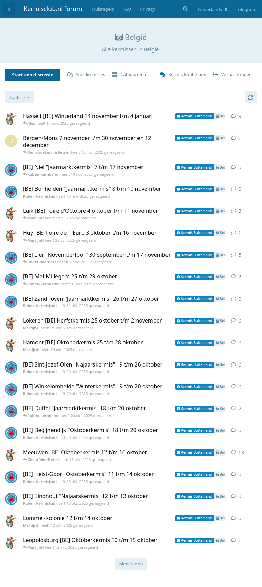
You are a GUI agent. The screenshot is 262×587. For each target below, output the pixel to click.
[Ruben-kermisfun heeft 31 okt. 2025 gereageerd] (11, 279)
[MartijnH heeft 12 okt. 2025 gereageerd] (11, 455)
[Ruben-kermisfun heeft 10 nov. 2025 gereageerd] (11, 170)
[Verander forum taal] (212, 9)
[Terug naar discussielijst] (9, 9)
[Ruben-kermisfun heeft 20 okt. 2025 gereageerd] (11, 367)
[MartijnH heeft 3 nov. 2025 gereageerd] (11, 213)
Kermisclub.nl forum (53, 8)
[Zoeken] (184, 9)
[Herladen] (251, 97)
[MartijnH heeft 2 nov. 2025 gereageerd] (11, 236)
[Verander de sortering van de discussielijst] (19, 97)
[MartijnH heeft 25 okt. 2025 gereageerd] (11, 323)
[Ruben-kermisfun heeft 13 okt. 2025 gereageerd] (11, 477)
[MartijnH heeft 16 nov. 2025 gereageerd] (11, 119)
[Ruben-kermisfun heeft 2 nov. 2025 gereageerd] (11, 258)
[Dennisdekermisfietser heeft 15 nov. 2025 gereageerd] (11, 141)
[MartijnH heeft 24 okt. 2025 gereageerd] (11, 345)
